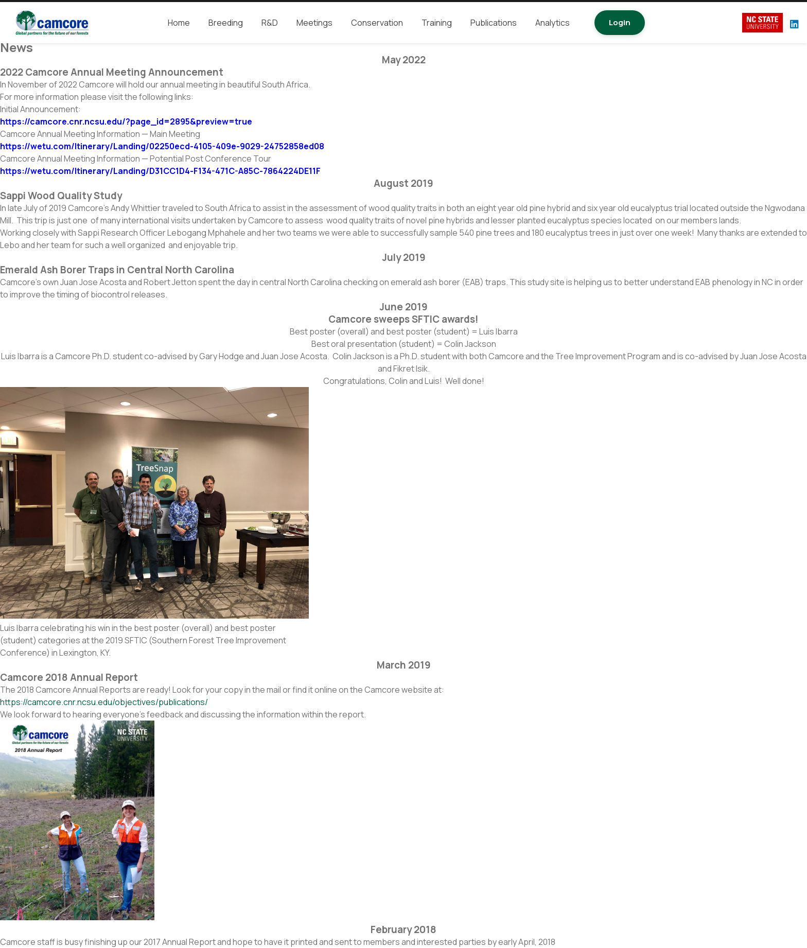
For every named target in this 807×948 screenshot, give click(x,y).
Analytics (552, 22)
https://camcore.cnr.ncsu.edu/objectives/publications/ (104, 702)
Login (619, 22)
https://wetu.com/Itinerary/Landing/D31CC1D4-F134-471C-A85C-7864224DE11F (160, 171)
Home (179, 22)
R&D (269, 22)
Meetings (314, 22)
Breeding (225, 22)
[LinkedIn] (794, 24)
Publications (493, 22)
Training (437, 22)
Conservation (377, 22)
